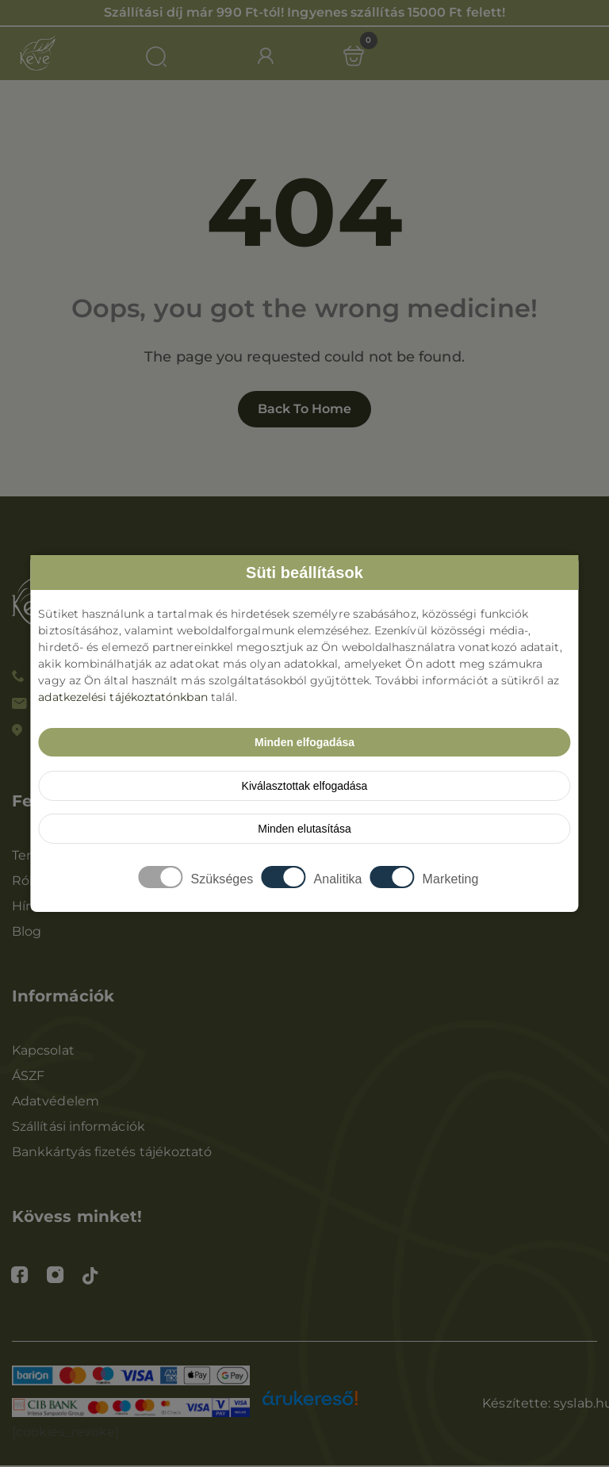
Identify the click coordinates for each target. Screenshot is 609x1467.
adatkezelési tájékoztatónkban (122, 697)
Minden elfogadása (304, 742)
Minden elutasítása (304, 828)
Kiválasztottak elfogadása (305, 785)
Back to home (305, 410)
